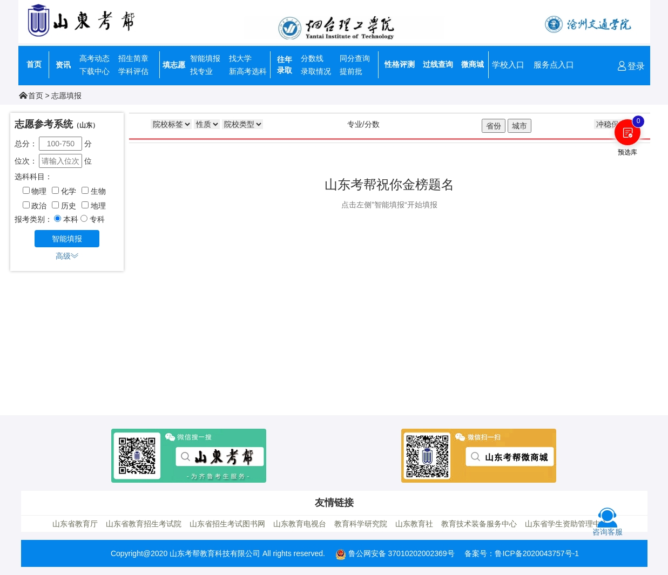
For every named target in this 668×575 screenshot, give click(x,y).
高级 (67, 256)
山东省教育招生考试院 (143, 523)
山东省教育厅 (75, 523)
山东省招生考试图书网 (227, 523)
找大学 (240, 58)
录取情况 (316, 71)
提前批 (351, 71)
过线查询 (438, 64)
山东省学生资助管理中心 (566, 523)
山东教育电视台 (299, 523)
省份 (493, 125)
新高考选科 (248, 71)
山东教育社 (414, 523)
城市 (519, 125)
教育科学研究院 (360, 523)
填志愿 (174, 64)
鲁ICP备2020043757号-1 (537, 553)
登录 (631, 66)
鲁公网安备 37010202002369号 (395, 553)
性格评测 (399, 64)
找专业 (201, 71)
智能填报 (205, 58)
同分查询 (355, 58)
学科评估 (133, 71)
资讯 (63, 64)
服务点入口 (554, 64)
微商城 (472, 64)
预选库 (627, 152)
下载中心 (94, 71)
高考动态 (94, 58)
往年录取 (284, 65)
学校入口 (508, 64)
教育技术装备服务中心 (479, 523)
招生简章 (133, 58)
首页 (34, 64)
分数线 (312, 58)
